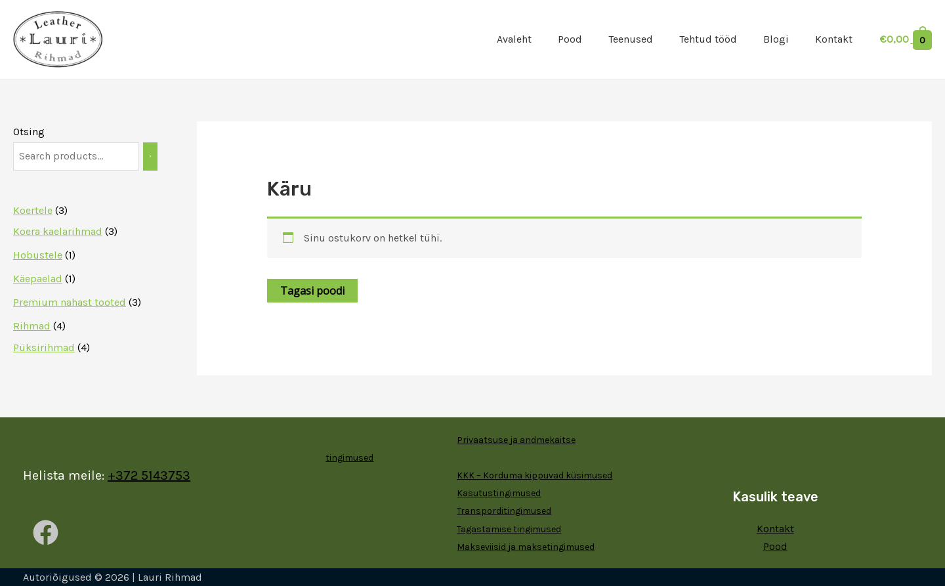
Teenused (630, 39)
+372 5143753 (149, 475)
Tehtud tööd (708, 39)
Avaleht (514, 39)
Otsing (29, 131)
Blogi (776, 39)
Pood (570, 39)
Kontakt (833, 39)
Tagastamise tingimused (509, 529)
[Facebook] (45, 532)
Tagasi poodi (312, 290)
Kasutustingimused (499, 493)
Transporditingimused (504, 510)
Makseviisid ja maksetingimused (526, 547)
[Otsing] (150, 156)
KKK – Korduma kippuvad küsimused (534, 475)
